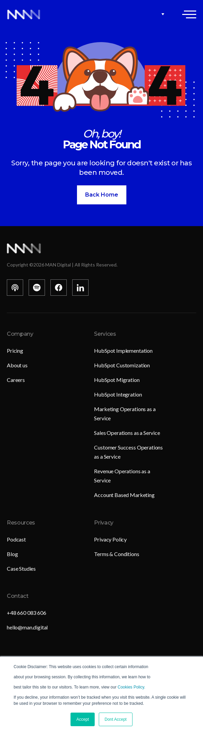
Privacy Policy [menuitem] (110, 539)
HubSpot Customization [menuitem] (122, 365)
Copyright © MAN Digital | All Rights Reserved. (62, 265)
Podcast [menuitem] (16, 539)
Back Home (101, 194)
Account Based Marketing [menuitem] (124, 495)
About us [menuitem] (17, 365)
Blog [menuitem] (12, 554)
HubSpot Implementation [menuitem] (123, 350)
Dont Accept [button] (116, 719)
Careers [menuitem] (16, 379)
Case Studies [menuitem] (21, 568)
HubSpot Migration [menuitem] (116, 379)
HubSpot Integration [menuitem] (118, 394)
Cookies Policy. (131, 687)
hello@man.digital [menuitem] (27, 627)
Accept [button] (82, 719)
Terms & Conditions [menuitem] (116, 554)
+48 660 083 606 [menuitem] (26, 612)
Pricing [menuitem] (15, 350)
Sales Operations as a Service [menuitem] (127, 432)
